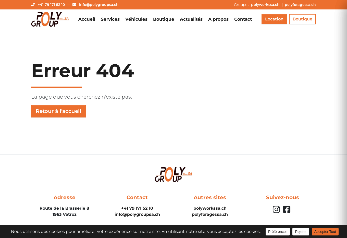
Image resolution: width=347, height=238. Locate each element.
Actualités (191, 19)
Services (110, 19)
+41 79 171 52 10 (137, 208)
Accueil (86, 19)
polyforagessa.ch (300, 4)
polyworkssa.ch (266, 4)
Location (274, 19)
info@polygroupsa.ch (137, 214)
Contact (243, 19)
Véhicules (136, 19)
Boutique (163, 19)
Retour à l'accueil (58, 111)
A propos (218, 19)
